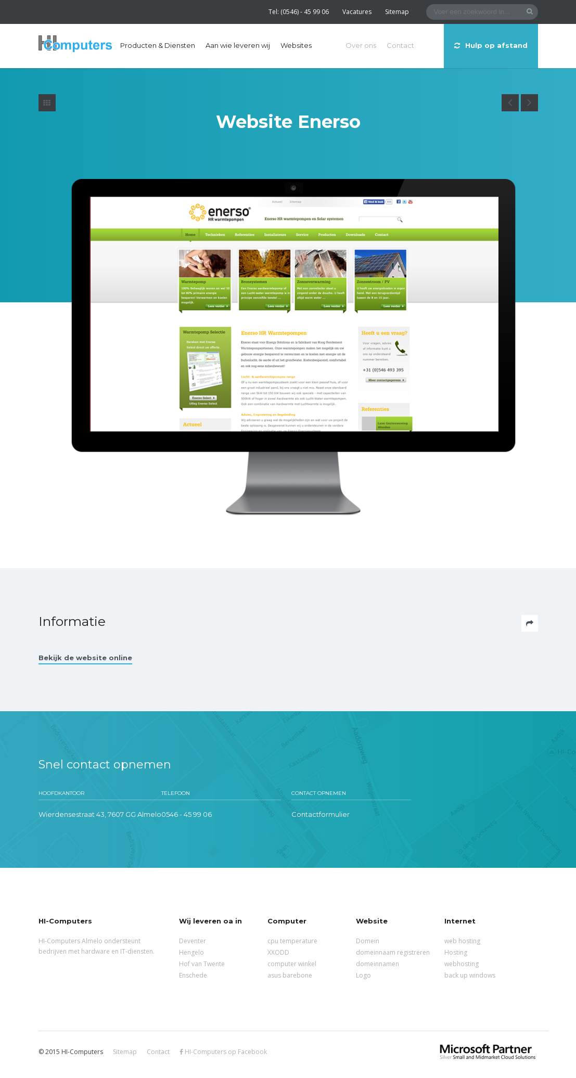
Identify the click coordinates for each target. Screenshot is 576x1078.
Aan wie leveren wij (238, 45)
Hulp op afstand (491, 45)
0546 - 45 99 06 (186, 814)
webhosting (461, 963)
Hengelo (191, 952)
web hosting (462, 940)
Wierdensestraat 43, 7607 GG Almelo (100, 814)
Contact (400, 45)
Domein (367, 940)
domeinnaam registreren (393, 952)
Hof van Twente (202, 963)
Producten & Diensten (157, 45)
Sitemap (397, 11)
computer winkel (291, 963)
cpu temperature (292, 940)
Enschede (193, 975)
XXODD (278, 952)
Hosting (455, 952)
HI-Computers (75, 44)
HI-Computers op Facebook (223, 1051)
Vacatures (357, 11)
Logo (363, 975)
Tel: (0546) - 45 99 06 (298, 11)
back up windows (469, 975)
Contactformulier (320, 814)
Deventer (192, 940)
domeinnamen (377, 963)
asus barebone (289, 975)
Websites (296, 45)
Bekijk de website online (85, 657)
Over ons (360, 45)
